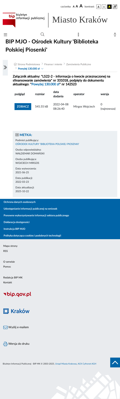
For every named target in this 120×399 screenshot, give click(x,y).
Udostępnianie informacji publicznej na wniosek (30, 209)
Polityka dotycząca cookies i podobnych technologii (32, 235)
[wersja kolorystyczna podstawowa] (98, 6)
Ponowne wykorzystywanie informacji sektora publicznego (36, 215)
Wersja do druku (16, 344)
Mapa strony (10, 246)
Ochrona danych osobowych (20, 202)
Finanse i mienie (53, 64)
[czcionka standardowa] (74, 6)
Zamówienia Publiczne (78, 64)
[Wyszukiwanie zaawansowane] (42, 34)
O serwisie (9, 262)
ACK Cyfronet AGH (87, 364)
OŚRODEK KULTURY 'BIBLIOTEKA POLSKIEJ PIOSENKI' (47, 144)
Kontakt (7, 282)
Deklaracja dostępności (17, 222)
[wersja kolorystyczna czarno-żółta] (109, 6)
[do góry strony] (115, 362)
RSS (5, 251)
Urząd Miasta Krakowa (66, 364)
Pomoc (7, 267)
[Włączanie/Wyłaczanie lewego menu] (5, 68)
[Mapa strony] (79, 35)
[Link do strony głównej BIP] (60, 20)
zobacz (23, 106)
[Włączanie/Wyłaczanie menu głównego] (5, 35)
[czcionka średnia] (76, 6)
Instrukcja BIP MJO (14, 229)
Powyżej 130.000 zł (29, 69)
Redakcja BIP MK (13, 277)
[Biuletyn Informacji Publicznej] (60, 296)
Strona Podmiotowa (29, 64)
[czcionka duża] (81, 6)
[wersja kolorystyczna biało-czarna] (104, 6)
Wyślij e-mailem (16, 327)
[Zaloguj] (115, 35)
